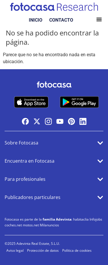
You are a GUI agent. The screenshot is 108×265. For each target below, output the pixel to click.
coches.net (13, 225)
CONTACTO (61, 20)
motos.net (31, 225)
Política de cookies (77, 250)
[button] (99, 20)
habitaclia (81, 219)
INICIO (35, 20)
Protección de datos (43, 250)
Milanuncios (49, 225)
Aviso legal (15, 250)
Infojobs (96, 219)
